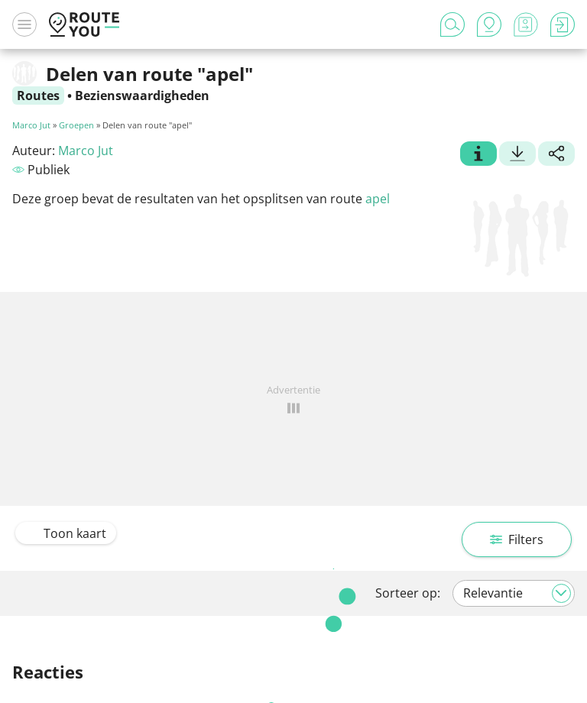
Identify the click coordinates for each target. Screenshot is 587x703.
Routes (38, 95)
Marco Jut (31, 125)
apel (377, 198)
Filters (516, 539)
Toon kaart (65, 533)
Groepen (76, 125)
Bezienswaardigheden (142, 95)
